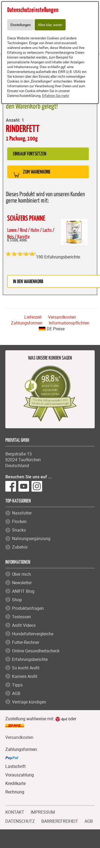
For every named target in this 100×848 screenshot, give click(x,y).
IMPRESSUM (43, 811)
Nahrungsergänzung (31, 538)
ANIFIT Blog (23, 591)
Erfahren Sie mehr (55, 95)
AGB (16, 693)
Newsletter (22, 583)
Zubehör (20, 547)
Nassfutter (22, 513)
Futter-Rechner (25, 642)
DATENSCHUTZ (20, 820)
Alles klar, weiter (50, 24)
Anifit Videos (24, 625)
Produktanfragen (28, 608)
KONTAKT (14, 811)
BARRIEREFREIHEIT (59, 820)
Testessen (21, 617)
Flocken (19, 521)
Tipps (17, 685)
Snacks (19, 530)
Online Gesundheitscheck (35, 651)
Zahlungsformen (26, 323)
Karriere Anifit (24, 676)
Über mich (21, 574)
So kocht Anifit (25, 668)
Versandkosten (62, 317)
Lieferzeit (33, 317)
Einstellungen (20, 24)
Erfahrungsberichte (30, 659)
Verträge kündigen (29, 702)
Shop (17, 600)
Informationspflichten (69, 323)
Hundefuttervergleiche (32, 634)
